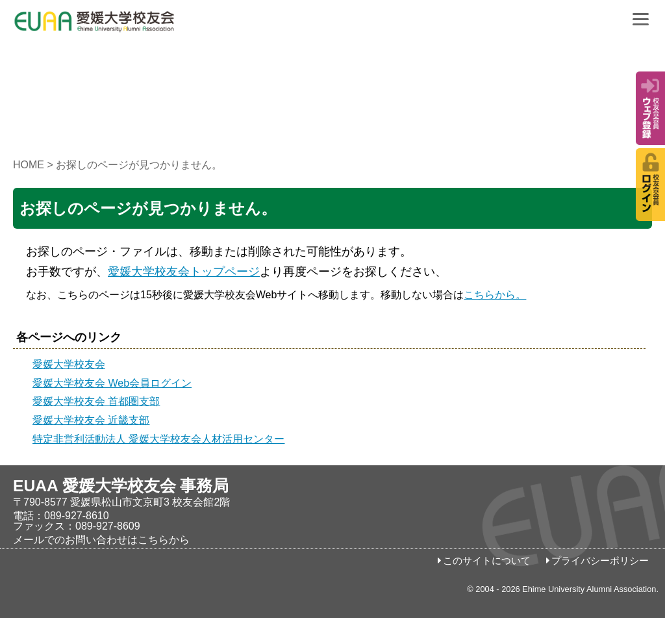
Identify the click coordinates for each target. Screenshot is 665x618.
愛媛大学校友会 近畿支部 (90, 420)
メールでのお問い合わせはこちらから (101, 539)
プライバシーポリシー (600, 561)
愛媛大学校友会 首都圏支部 (96, 401)
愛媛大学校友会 (68, 364)
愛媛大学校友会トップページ (184, 271)
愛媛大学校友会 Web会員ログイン (112, 383)
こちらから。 (495, 294)
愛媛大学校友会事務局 (126, 26)
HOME (28, 164)
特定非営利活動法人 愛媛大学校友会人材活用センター (158, 438)
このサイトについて (487, 561)
